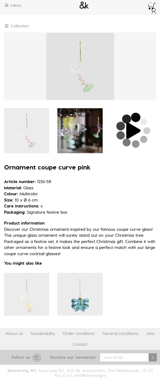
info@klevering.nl (90, 375)
